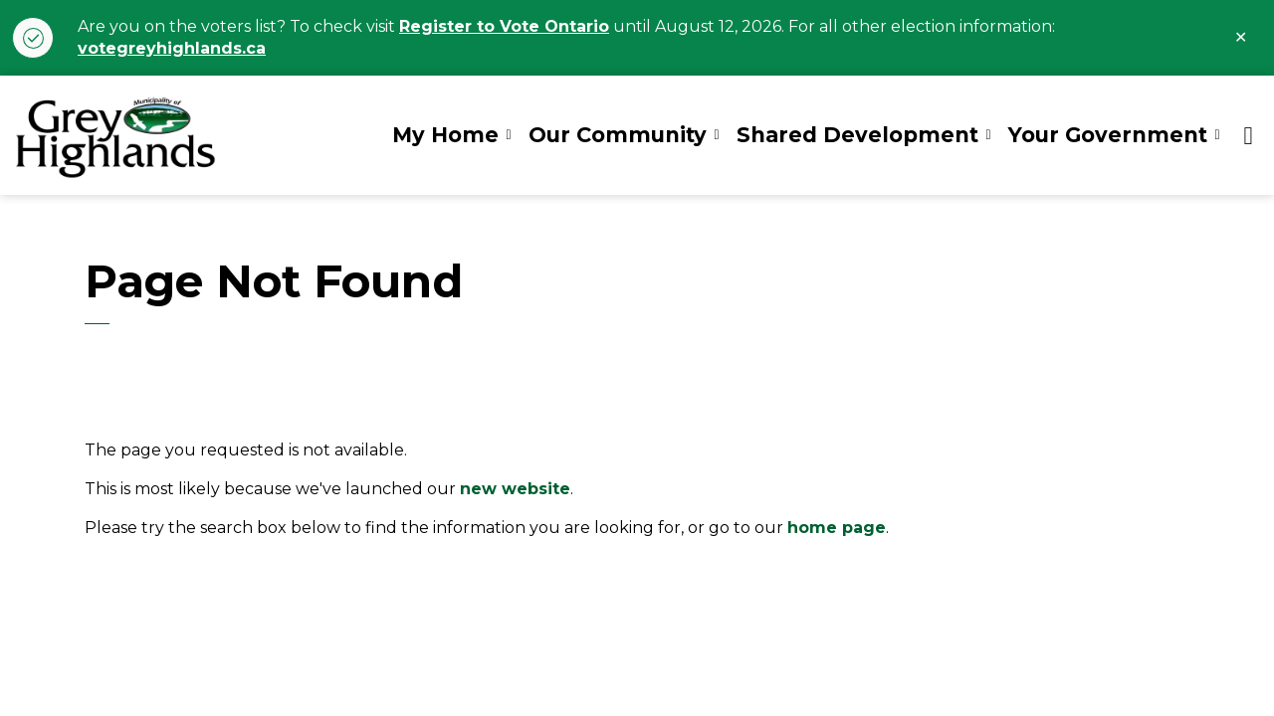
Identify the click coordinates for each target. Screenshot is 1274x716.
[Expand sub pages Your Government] (1217, 135)
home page (836, 527)
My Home (445, 134)
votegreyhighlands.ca (172, 48)
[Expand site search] (1248, 135)
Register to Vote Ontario (504, 26)
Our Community (618, 134)
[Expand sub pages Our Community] (717, 135)
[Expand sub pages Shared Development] (988, 135)
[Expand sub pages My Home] (509, 135)
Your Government (1107, 134)
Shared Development (857, 134)
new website (515, 488)
